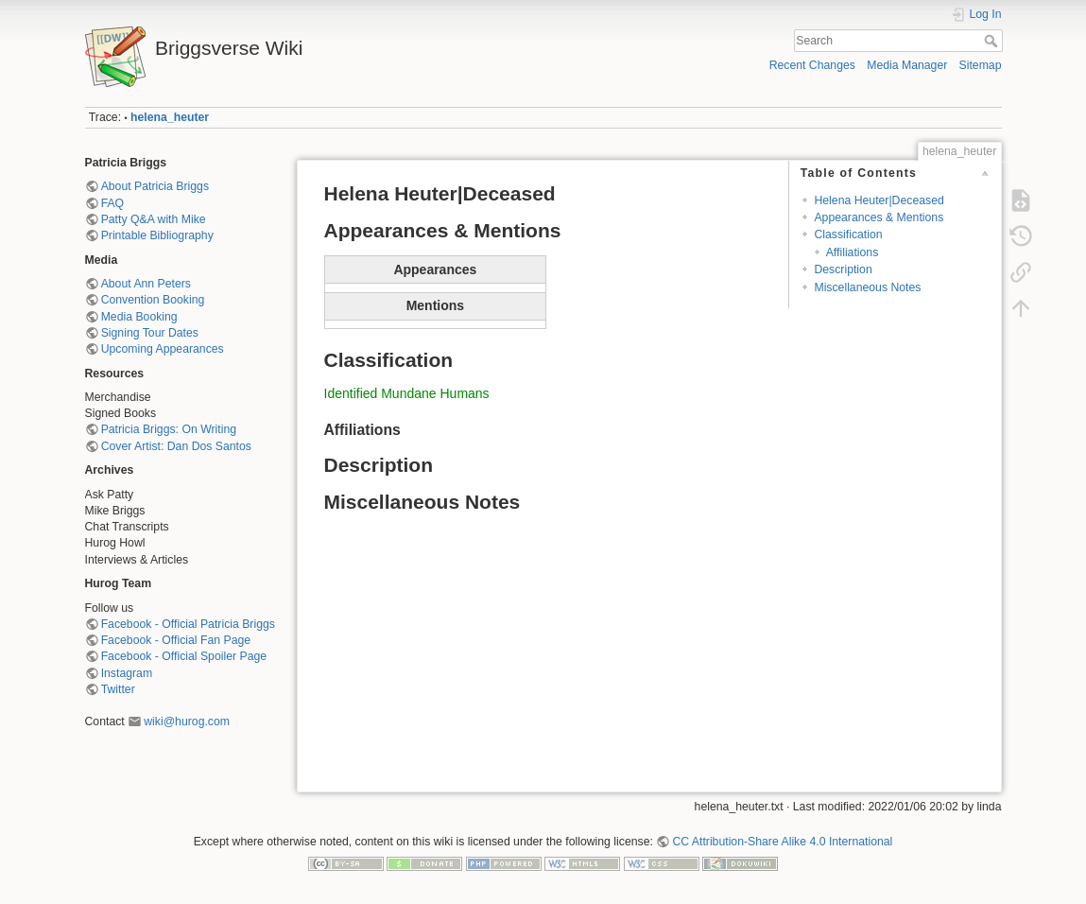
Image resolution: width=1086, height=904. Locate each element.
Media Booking (139, 316)
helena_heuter (169, 117)
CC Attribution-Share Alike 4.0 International (782, 841)
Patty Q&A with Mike (153, 219)
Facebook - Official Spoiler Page (184, 656)
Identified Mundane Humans (407, 393)
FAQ (113, 203)
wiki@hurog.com (187, 721)
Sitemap (980, 65)
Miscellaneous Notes (867, 287)
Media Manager (907, 65)
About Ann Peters (146, 283)
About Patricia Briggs (155, 186)
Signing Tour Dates (149, 332)
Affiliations (852, 252)
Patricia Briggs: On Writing (168, 429)
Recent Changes (812, 65)
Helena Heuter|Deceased (878, 200)
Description (842, 269)
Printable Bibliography (157, 235)
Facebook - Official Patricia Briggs (188, 624)
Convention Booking (153, 299)
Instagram (126, 673)
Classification (848, 234)
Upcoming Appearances (162, 349)
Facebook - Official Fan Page (175, 640)
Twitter (118, 689)
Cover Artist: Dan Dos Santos (176, 446)
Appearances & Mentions (878, 217)
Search (993, 40)
